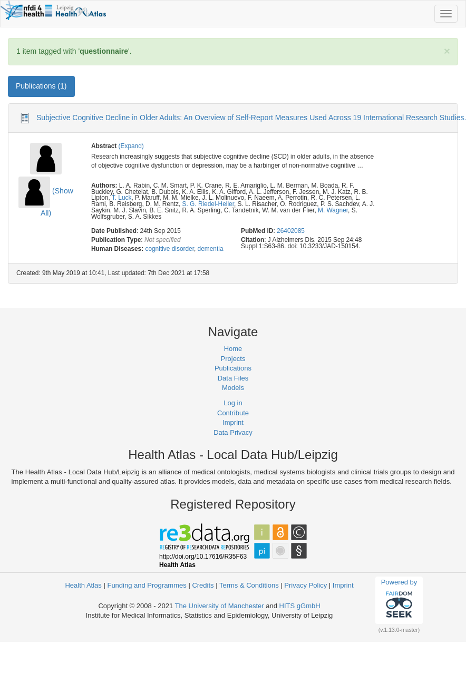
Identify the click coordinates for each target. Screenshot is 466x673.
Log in (233, 403)
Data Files (233, 378)
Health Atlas (83, 585)
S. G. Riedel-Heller (208, 204)
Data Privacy (233, 432)
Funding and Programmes (146, 585)
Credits (202, 585)
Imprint (233, 422)
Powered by (399, 599)
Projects (233, 359)
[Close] (447, 50)
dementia (211, 248)
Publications (233, 368)
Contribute (233, 413)
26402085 (291, 231)
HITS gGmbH (300, 606)
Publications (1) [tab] (41, 86)
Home (233, 349)
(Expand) (131, 146)
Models (233, 388)
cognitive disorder (169, 248)
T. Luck (122, 197)
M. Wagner (333, 210)
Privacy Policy (305, 585)
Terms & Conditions (249, 585)
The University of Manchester (219, 606)
